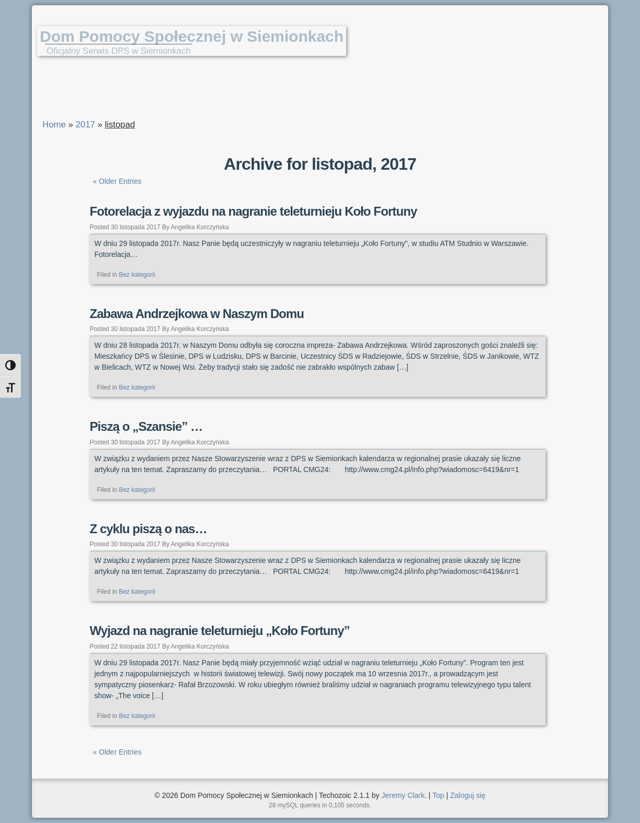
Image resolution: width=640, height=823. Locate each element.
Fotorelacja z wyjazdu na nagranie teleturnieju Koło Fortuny (253, 211)
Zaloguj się (467, 795)
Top (438, 795)
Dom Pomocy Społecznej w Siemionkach (191, 36)
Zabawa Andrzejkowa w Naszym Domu (197, 314)
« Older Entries (117, 181)
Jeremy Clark (403, 795)
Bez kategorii (137, 274)
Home (54, 125)
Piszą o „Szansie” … (146, 426)
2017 (85, 125)
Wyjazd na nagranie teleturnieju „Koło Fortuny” (220, 631)
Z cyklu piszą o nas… (148, 529)
